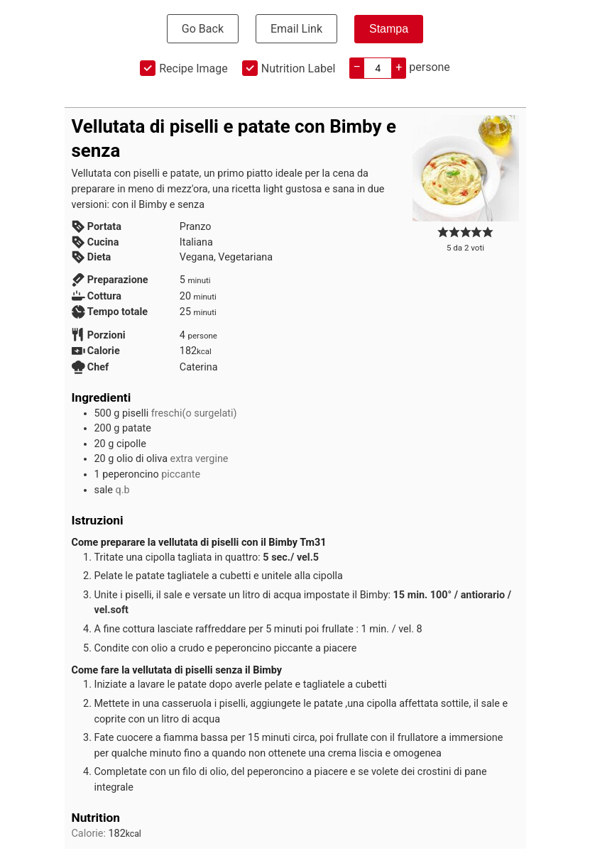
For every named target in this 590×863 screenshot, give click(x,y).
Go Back (203, 28)
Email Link (296, 28)
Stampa (388, 29)
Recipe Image (193, 68)
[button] (443, 232)
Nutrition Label (298, 68)
